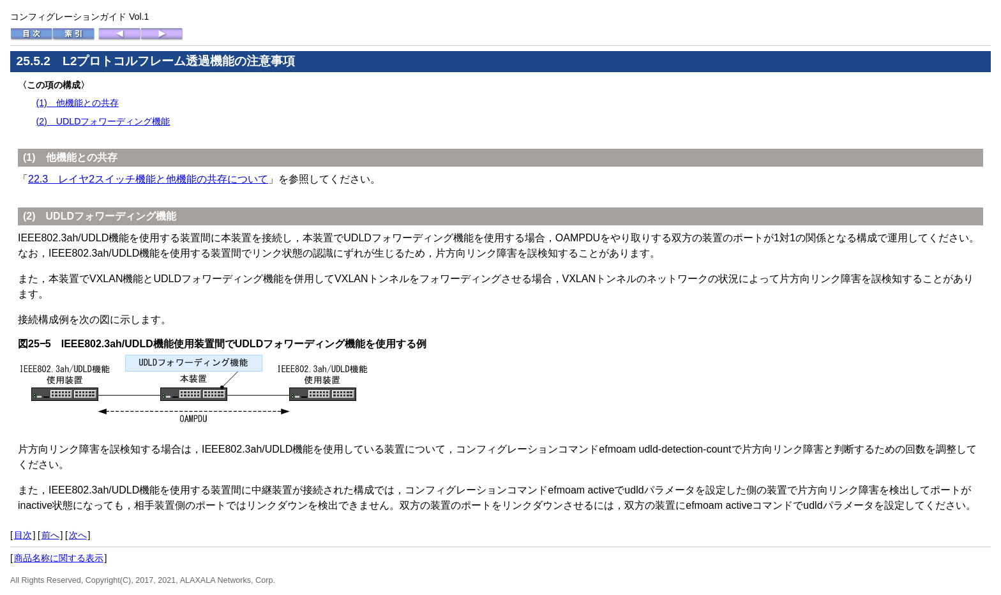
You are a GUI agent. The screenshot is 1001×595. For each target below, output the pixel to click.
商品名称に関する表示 (58, 558)
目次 (23, 535)
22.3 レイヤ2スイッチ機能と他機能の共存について (148, 179)
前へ (50, 535)
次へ (78, 535)
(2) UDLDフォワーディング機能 (103, 121)
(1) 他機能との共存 (77, 103)
